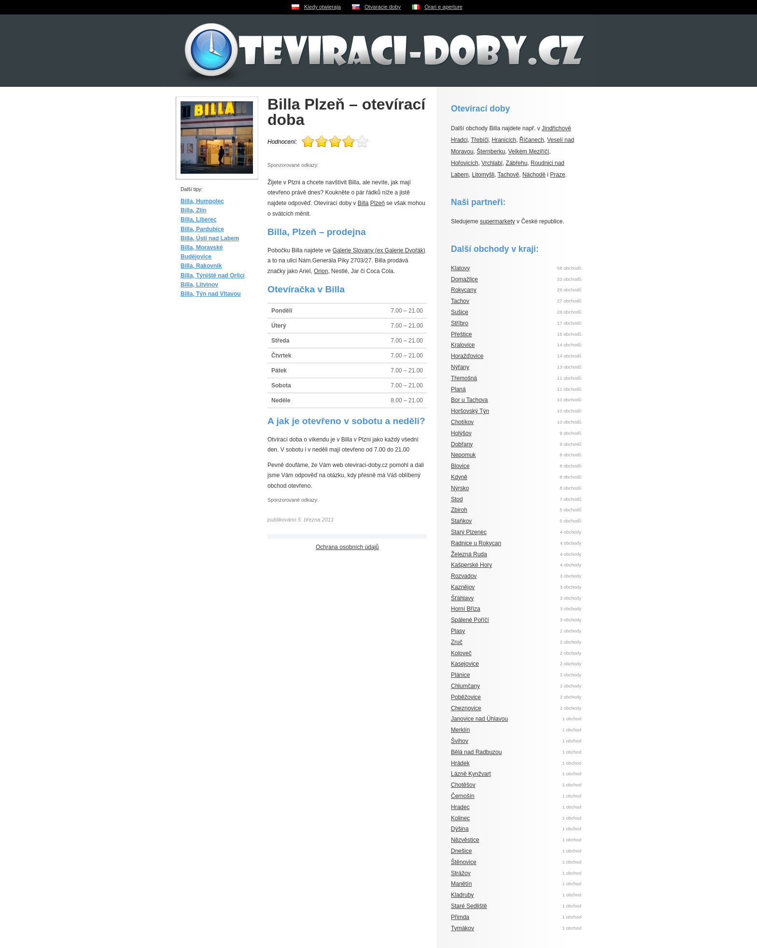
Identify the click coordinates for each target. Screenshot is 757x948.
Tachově (508, 174)
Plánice (460, 675)
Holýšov (461, 433)
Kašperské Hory (471, 565)
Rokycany (464, 290)
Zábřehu (517, 163)
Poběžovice (466, 697)
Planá (458, 389)
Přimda (460, 917)
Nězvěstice (465, 840)
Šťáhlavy (462, 598)
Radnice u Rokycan (476, 543)
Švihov (459, 741)
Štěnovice (464, 862)
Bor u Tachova (469, 400)
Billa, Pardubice (202, 229)
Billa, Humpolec (202, 201)
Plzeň (377, 203)
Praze (557, 174)
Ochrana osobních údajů (347, 547)
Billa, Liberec (199, 219)
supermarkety (497, 221)
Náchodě (534, 174)
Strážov (461, 873)
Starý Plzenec (469, 532)
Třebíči (480, 140)
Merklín (460, 730)
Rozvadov (464, 576)
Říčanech (531, 140)
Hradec (460, 807)
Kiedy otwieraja (322, 7)
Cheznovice (466, 708)
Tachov (460, 301)
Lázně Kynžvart (471, 773)
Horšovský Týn (470, 411)
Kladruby (462, 895)
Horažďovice (467, 356)
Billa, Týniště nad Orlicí (213, 275)
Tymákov (462, 928)
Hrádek (460, 763)
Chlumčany (465, 686)
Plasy (458, 631)
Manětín (461, 883)
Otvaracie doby (382, 7)
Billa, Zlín (193, 210)
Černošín (463, 796)
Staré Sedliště (469, 906)
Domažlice (464, 279)
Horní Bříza (465, 608)
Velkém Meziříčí (528, 151)
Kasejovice (465, 663)
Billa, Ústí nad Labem (210, 238)
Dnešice (461, 851)
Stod (457, 499)
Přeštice (461, 334)
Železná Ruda (469, 554)
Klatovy (460, 268)
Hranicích (504, 140)
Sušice (459, 312)
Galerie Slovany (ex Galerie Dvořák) (379, 250)
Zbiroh (459, 510)
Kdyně (459, 477)
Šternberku (491, 151)
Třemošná (464, 378)
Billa (363, 203)
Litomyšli (483, 174)
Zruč (457, 642)
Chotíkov (462, 422)
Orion (321, 271)
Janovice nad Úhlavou (479, 718)
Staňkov (461, 521)
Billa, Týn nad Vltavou (211, 293)
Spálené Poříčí (470, 620)
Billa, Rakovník (201, 265)
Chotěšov (463, 785)
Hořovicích (464, 163)
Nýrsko (460, 488)
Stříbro (459, 323)
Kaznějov (463, 587)
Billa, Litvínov (199, 284)
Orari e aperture (443, 7)
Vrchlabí (492, 163)
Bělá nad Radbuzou (476, 752)
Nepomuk (463, 455)
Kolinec (460, 818)
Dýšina (460, 828)
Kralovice (463, 345)
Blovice (460, 466)
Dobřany (462, 444)
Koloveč (461, 653)
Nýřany (460, 367)
